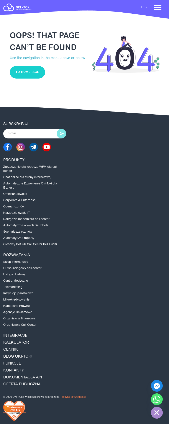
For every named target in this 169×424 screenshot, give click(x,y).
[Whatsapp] (157, 399)
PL (143, 7)
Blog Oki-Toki (17, 357)
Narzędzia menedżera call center (26, 219)
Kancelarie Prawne (16, 306)
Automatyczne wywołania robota (26, 225)
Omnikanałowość (15, 194)
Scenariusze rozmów (17, 231)
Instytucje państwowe (18, 293)
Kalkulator (16, 343)
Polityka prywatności (73, 397)
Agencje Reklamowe (17, 312)
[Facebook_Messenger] (157, 386)
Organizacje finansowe (19, 318)
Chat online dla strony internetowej (27, 177)
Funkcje (12, 364)
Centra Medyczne (15, 281)
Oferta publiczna (22, 384)
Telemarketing (13, 287)
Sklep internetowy (15, 262)
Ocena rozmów (14, 206)
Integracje (15, 336)
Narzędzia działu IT (16, 213)
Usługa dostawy (14, 274)
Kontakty (13, 371)
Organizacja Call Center (19, 325)
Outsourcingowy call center (22, 268)
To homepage (27, 72)
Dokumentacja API (22, 378)
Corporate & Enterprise (19, 200)
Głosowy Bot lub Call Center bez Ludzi (30, 244)
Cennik (10, 350)
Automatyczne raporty (18, 238)
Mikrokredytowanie (16, 299)
